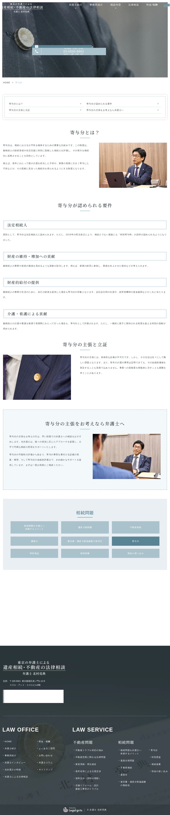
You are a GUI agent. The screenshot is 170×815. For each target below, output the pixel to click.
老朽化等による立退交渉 (88, 771)
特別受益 (34, 553)
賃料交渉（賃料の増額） (88, 778)
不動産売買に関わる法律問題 (90, 757)
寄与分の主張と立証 (19, 110)
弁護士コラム (46, 762)
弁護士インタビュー (15, 762)
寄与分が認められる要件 (99, 104)
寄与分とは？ (16, 104)
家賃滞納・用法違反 (85, 764)
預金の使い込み (135, 553)
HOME (6, 82)
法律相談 (127, 6)
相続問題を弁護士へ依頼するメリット (34, 527)
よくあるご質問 (47, 748)
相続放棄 (85, 553)
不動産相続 (135, 527)
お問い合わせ (46, 755)
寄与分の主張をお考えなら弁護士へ (105, 110)
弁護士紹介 (68, 6)
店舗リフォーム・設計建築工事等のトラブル (87, 787)
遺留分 (34, 541)
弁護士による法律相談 (16, 776)
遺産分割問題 (85, 527)
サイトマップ (46, 769)
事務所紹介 (89, 6)
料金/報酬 (145, 6)
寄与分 (135, 541)
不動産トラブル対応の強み (89, 750)
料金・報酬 (44, 741)
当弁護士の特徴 (13, 769)
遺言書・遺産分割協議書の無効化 (84, 541)
